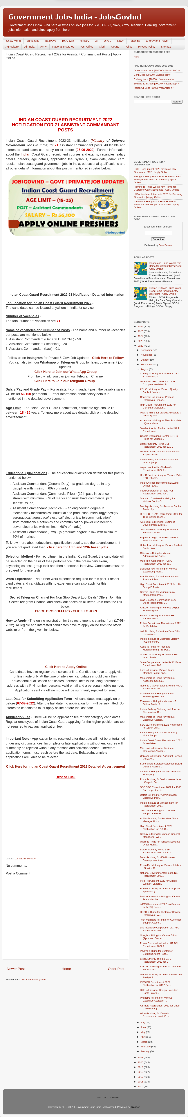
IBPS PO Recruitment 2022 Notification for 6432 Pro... (155, 983)
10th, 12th (68, 40)
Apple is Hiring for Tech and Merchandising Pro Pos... (155, 648)
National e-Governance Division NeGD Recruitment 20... (161, 687)
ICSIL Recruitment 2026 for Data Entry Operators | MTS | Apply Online (155, 170)
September (147, 364)
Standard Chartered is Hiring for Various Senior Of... (157, 500)
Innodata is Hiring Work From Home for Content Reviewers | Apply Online (165, 266)
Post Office (86, 46)
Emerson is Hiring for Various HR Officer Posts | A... (158, 703)
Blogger (135, 1107)
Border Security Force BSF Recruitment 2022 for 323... (156, 851)
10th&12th (20, 858)
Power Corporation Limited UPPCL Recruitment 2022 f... (159, 945)
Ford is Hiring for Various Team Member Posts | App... (157, 671)
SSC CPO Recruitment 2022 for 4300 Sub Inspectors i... (160, 788)
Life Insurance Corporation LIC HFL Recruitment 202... (159, 929)
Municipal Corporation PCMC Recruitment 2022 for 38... (156, 562)
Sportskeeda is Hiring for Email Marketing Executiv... (157, 695)
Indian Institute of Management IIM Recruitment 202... (159, 804)
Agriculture (12, 46)
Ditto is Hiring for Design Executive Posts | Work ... (159, 991)
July (143, 1022)
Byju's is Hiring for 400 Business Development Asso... (157, 859)
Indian (25, 154)
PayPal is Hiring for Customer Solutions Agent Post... (156, 952)
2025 (141, 331)
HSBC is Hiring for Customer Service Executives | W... (160, 913)
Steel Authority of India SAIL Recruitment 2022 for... (155, 960)
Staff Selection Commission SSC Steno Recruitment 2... (158, 601)
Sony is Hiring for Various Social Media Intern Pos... (157, 593)
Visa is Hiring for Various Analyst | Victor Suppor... (158, 734)
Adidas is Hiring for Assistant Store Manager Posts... (159, 820)
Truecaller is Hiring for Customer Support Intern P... (158, 812)
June (144, 1027)
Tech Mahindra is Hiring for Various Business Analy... (159, 531)
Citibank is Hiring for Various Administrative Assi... (155, 554)
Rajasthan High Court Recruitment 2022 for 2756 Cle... (159, 539)
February (146, 1046)
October (145, 359)
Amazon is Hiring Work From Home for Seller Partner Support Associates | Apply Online (156, 204)
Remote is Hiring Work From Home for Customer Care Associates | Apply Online (156, 188)
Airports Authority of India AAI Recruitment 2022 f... (156, 468)
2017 (141, 1077)
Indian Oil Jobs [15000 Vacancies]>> (154, 87)
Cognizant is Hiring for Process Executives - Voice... (157, 398)
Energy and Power (157, 40)
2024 (141, 336)
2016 (141, 1081)
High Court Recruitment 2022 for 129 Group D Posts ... (160, 586)
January (145, 1051)
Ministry (84, 40)
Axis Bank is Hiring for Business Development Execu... (157, 523)
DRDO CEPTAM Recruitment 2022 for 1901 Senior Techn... (161, 515)
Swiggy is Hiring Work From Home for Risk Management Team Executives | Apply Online (157, 179)
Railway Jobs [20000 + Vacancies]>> (154, 79)
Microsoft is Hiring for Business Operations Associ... (157, 749)
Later (76, 14)
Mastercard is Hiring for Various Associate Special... (157, 679)
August (145, 369)
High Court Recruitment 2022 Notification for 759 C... (156, 827)
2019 (141, 1067)
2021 (141, 1057)
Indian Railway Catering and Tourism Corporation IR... (160, 710)
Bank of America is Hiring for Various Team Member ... (160, 898)
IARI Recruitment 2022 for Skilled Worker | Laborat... (158, 882)
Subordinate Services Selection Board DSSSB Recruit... (161, 765)
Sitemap (166, 46)
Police (128, 46)
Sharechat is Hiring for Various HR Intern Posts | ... (159, 656)
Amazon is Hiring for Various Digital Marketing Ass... (159, 609)
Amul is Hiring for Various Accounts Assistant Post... (159, 578)
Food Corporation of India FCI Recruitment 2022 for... (156, 492)
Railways (50, 40)
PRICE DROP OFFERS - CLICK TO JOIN (66, 611)
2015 (141, 1086)
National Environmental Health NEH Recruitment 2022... (160, 874)
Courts (115, 46)
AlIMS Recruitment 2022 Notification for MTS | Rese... (160, 905)
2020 (141, 1062)
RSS (136, 56)
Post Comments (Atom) (33, 979)
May (143, 1032)
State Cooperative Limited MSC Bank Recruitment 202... (160, 664)
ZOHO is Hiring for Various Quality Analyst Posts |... (159, 390)
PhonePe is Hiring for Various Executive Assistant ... (156, 999)
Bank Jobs (32, 40)
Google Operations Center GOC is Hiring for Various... (159, 437)
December (147, 350)
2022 (141, 345)
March (144, 1041)
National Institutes (63, 46)
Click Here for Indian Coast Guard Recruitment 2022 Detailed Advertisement (65, 766)
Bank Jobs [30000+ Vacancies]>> (152, 74)
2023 (141, 341)
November (147, 354)
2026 (141, 326)
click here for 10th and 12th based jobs (77, 547)
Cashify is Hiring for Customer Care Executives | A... (159, 375)
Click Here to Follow (108, 358)
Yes (113, 14)
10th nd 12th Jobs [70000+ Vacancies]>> (156, 83)
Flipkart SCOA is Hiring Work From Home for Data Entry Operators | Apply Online (165, 291)
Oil (96, 40)
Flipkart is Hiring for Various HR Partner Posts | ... (157, 617)
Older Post (116, 969)
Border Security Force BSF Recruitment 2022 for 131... (156, 445)
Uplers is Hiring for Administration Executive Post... (158, 796)
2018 (141, 1072)
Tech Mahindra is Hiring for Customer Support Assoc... (160, 921)
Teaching (134, 40)
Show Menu (13, 40)
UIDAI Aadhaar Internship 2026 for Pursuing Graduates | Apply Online (158, 195)
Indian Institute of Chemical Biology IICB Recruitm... (159, 640)
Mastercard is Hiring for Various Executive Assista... (157, 718)
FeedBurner (165, 245)
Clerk (102, 46)
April (143, 1036)
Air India (29, 46)
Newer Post (16, 969)
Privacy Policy (146, 46)
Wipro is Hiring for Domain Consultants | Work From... (156, 1015)
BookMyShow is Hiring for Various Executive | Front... (158, 570)
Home (66, 969)
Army (43, 46)
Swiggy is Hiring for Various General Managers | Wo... (160, 835)
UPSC (108, 40)
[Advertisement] (65, 89)
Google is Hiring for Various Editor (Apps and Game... (158, 937)
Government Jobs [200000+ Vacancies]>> (157, 70)
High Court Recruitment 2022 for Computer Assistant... (158, 406)
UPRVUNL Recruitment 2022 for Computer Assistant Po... (158, 383)
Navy (120, 40)
